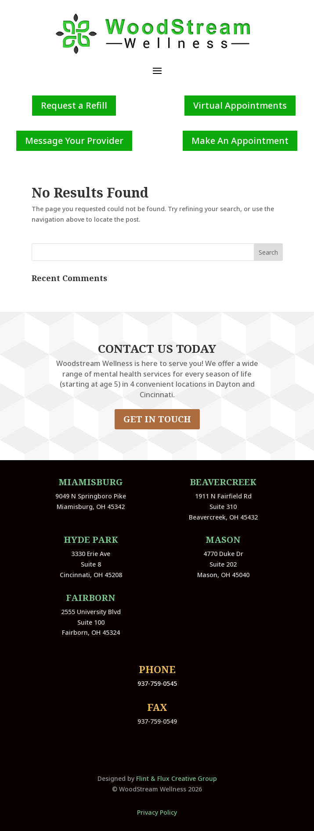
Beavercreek (223, 482)
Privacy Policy (157, 812)
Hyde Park (91, 539)
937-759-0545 (157, 683)
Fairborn (90, 598)
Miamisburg (90, 482)
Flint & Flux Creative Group (176, 778)
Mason (223, 539)
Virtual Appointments (240, 105)
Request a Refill (74, 105)
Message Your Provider (74, 140)
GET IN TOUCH (157, 419)
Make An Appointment (240, 140)
